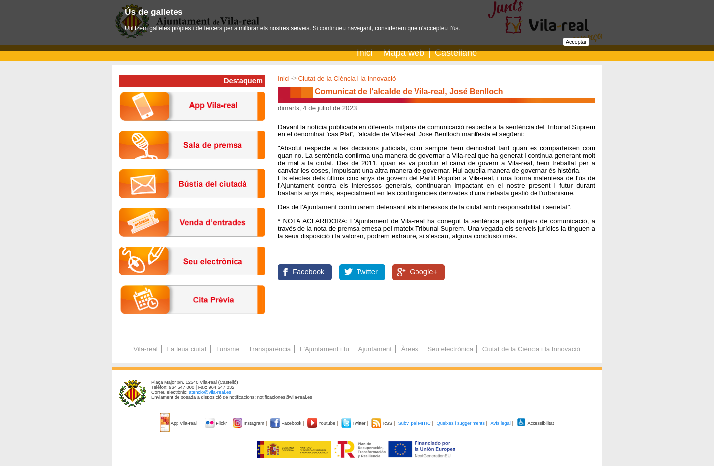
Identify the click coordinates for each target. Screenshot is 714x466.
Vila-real (145, 349)
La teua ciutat (186, 349)
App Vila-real (179, 423)
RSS (382, 423)
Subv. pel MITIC (414, 423)
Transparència (270, 349)
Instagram (249, 423)
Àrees (409, 349)
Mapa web (403, 53)
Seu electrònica (450, 349)
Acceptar (576, 42)
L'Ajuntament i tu (324, 349)
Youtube (322, 423)
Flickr (216, 423)
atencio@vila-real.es (210, 392)
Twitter (367, 272)
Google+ (423, 272)
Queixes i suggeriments (460, 423)
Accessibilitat (535, 423)
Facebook (308, 272)
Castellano (456, 53)
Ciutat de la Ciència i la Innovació (347, 78)
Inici (365, 53)
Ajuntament (375, 349)
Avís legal (500, 423)
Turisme (227, 349)
